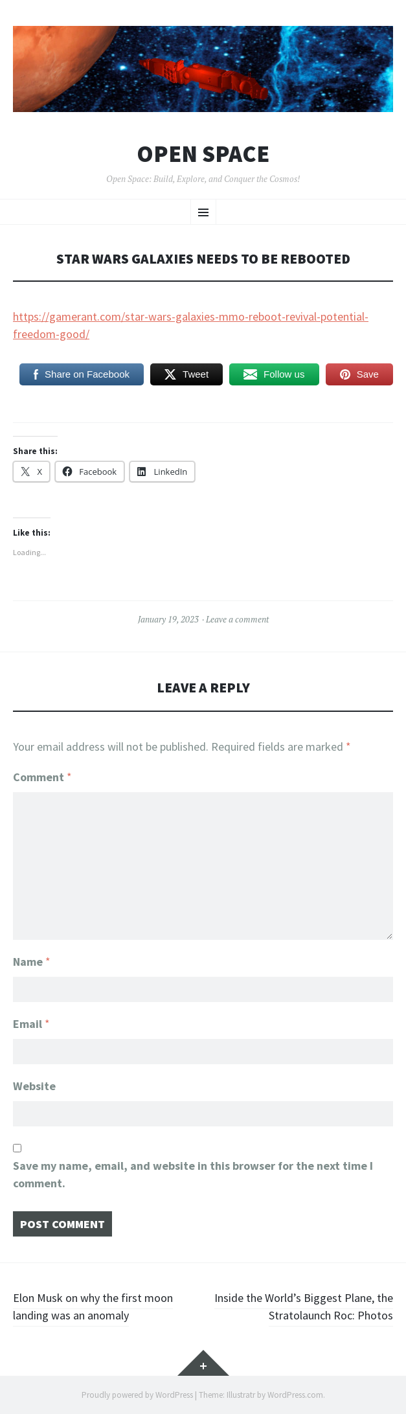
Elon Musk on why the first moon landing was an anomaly (93, 1306)
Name (32, 961)
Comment (42, 777)
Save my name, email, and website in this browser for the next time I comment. (193, 1174)
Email (31, 1023)
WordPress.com (295, 1394)
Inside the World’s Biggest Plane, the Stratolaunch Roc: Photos (303, 1306)
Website (34, 1085)
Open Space (203, 154)
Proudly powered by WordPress (137, 1394)
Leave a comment (237, 619)
